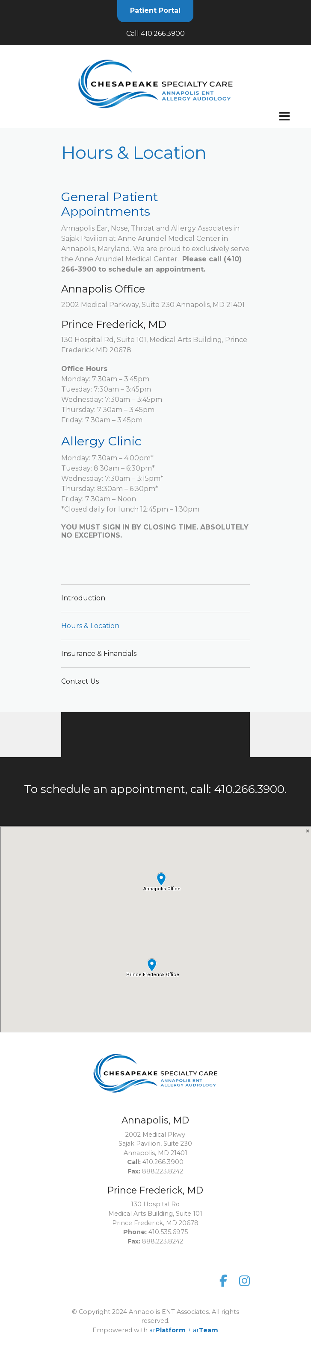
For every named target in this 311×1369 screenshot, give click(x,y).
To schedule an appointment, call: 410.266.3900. (155, 789)
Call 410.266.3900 (155, 33)
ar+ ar (183, 1291)
